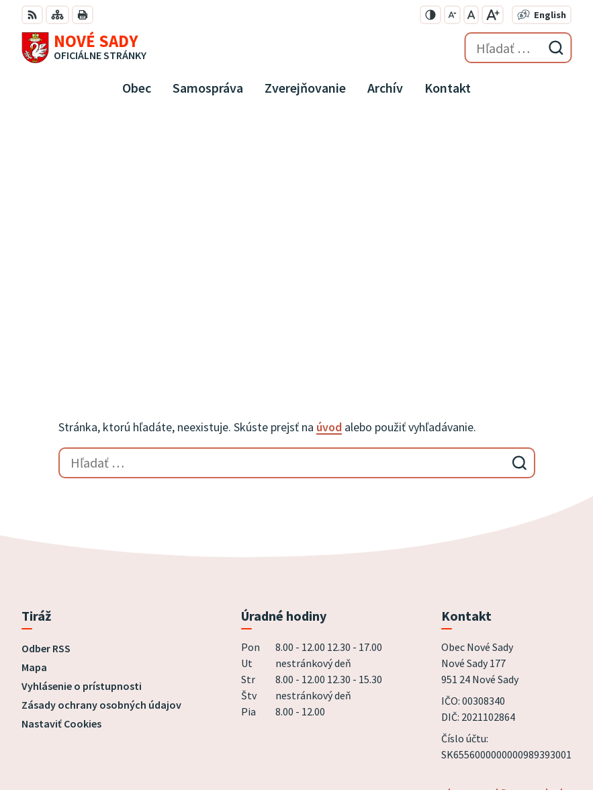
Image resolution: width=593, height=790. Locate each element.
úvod (329, 192)
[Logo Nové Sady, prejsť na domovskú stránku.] (83, 47)
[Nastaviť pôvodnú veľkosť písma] (471, 14)
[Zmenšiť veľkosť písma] (452, 14)
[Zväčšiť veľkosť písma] (493, 14)
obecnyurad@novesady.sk (503, 557)
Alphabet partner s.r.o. (197, 717)
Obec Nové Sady (174, 735)
